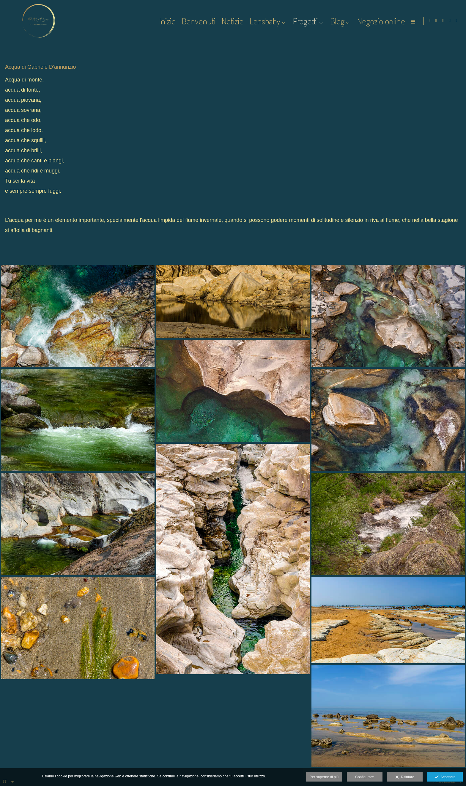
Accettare (445, 777)
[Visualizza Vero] (457, 21)
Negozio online (380, 21)
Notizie (232, 21)
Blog (337, 21)
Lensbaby (264, 21)
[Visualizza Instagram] (443, 21)
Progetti (304, 21)
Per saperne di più (324, 777)
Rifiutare (404, 777)
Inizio (166, 21)
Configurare (364, 777)
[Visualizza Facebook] (436, 21)
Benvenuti (198, 21)
